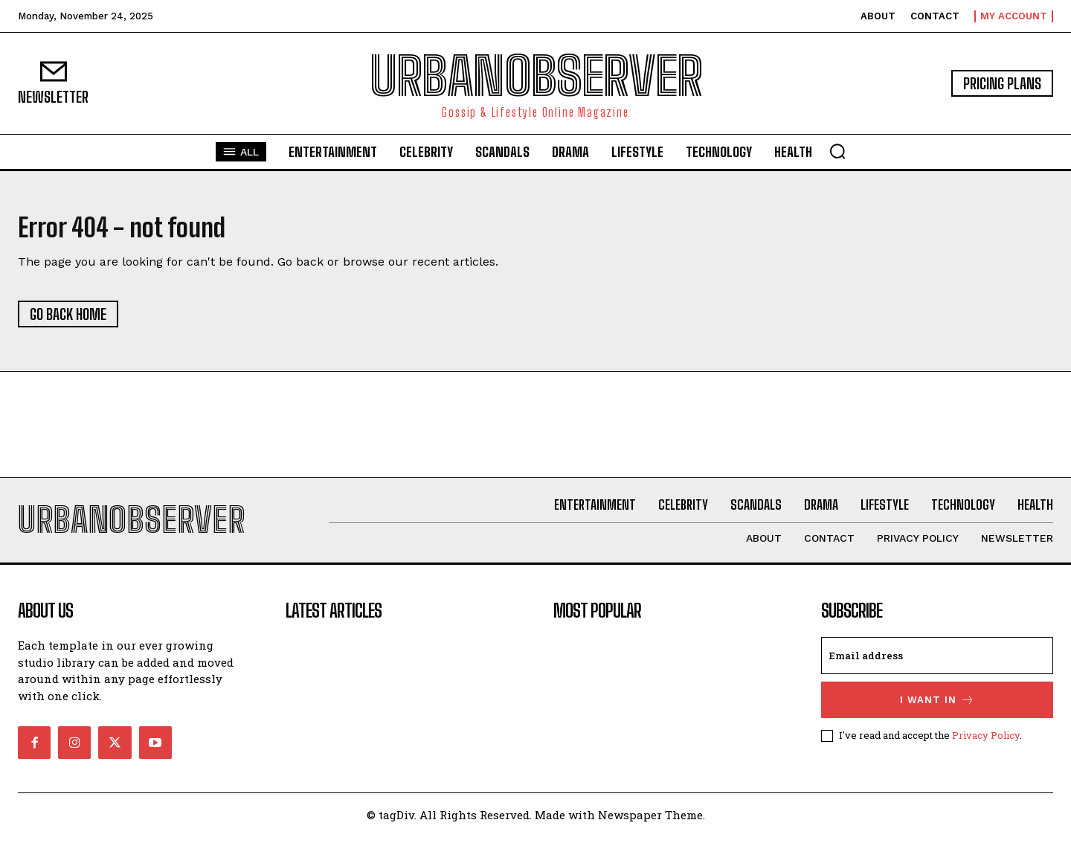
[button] (837, 151)
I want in (937, 712)
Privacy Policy (986, 748)
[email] (937, 668)
